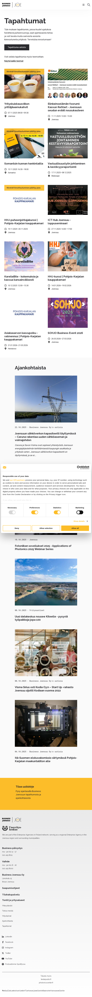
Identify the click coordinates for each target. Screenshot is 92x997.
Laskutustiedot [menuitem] (17, 990)
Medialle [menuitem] (6, 990)
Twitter (8, 953)
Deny (17, 528)
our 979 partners (17, 480)
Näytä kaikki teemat (13, 61)
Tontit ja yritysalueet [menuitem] (13, 900)
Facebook (9, 942)
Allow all (75, 528)
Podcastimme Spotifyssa (15, 964)
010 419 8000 (7, 868)
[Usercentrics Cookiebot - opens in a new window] (78, 467)
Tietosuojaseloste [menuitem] (34, 990)
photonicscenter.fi (46, 983)
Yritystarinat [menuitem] (6, 916)
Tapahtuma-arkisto (17, 47)
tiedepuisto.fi (46, 979)
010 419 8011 (7, 855)
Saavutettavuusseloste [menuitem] (53, 990)
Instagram (9, 948)
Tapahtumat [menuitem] (6, 926)
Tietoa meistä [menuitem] (7, 911)
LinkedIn (8, 937)
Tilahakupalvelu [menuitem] (11, 894)
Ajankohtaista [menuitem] (7, 921)
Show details (79, 521)
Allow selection (45, 528)
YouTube (8, 959)
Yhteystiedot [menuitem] (7, 906)
